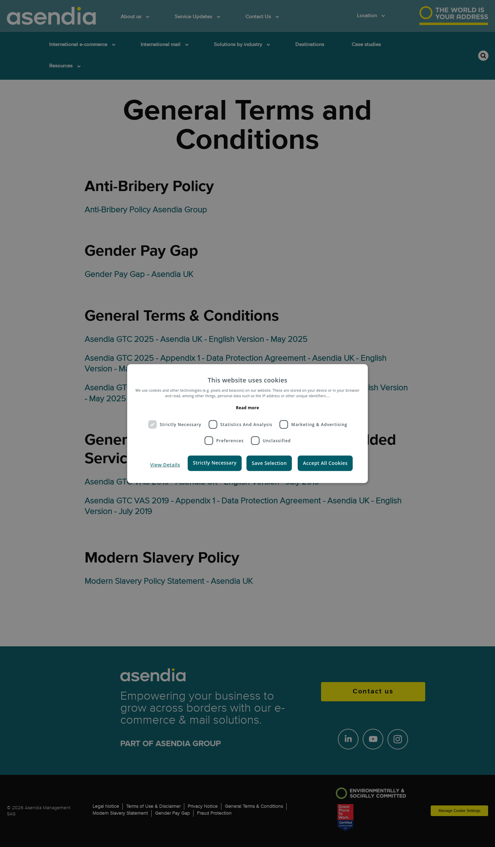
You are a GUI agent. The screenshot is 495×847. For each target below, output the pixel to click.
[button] (163, 465)
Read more (247, 408)
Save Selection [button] (269, 463)
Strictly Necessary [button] (214, 462)
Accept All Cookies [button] (325, 463)
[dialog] (247, 423)
